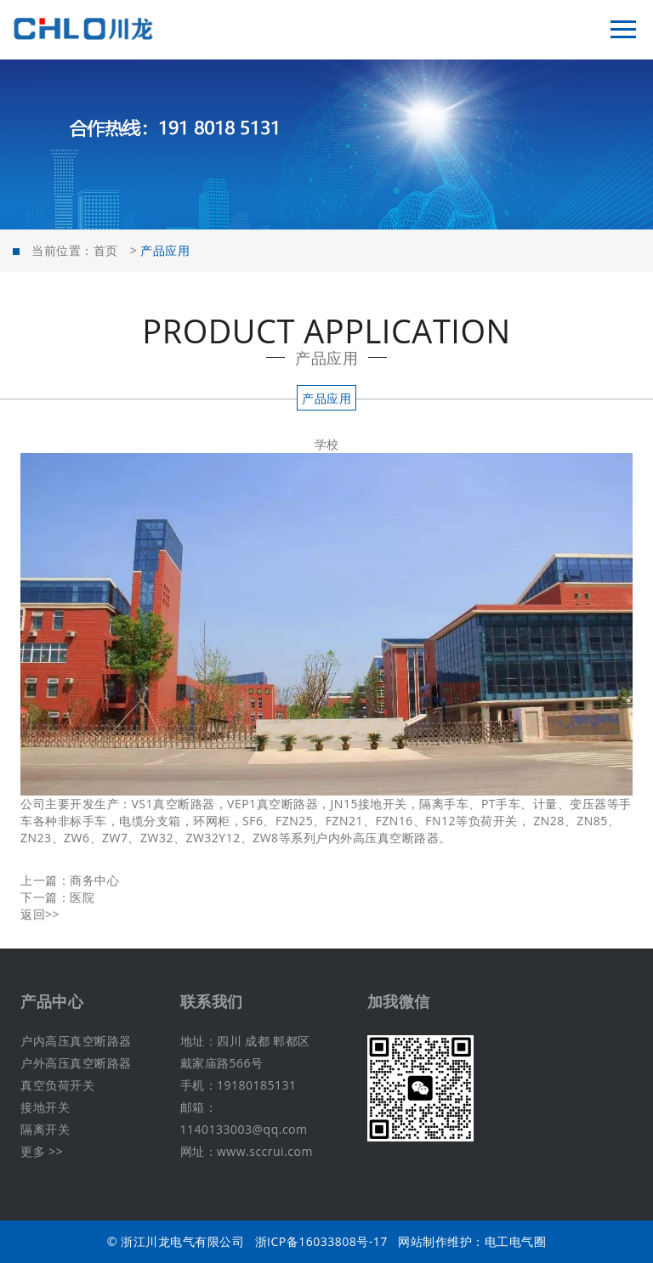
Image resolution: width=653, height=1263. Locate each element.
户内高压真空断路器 (76, 1041)
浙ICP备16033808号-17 (321, 1241)
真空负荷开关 (57, 1085)
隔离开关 (45, 1129)
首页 (106, 250)
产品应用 (326, 398)
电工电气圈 (516, 1241)
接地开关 (45, 1107)
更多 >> (41, 1151)
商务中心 (94, 880)
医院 (82, 897)
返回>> (40, 914)
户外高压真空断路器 (76, 1063)
